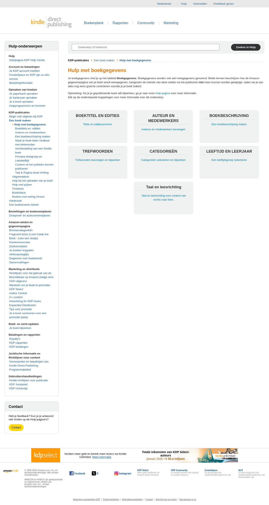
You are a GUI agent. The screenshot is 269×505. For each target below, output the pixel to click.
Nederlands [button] (166, 3)
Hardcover (15, 200)
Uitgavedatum (20, 176)
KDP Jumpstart (18, 384)
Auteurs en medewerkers (30, 132)
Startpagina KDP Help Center (27, 60)
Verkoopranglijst (19, 254)
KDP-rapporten (18, 342)
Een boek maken (20, 120)
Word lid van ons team (166, 499)
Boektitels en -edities (28, 128)
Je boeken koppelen (21, 250)
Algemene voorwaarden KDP (86, 499)
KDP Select (16, 289)
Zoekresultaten (18, 246)
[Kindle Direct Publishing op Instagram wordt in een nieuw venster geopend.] (122, 473)
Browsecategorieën (21, 230)
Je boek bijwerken (20, 328)
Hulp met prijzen (22, 184)
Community (145, 23)
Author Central (18, 293)
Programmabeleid (20, 369)
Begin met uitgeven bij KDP (26, 116)
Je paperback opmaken (23, 93)
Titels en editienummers (97, 124)
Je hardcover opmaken (23, 97)
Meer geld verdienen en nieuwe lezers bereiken (148, 472)
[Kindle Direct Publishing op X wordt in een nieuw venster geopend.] (99, 473)
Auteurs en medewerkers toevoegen (163, 129)
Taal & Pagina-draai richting (32, 172)
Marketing (171, 23)
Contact (16, 427)
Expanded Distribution (22, 305)
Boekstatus (19, 192)
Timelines (18, 188)
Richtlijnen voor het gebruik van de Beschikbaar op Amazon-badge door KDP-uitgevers (31, 277)
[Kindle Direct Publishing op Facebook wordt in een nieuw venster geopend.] (77, 473)
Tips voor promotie (20, 309)
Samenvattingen (19, 262)
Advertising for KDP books (25, 301)
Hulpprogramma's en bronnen (27, 105)
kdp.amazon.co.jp (188, 499)
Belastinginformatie (21, 82)
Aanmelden (200, 3)
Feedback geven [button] (226, 3)
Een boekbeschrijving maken (32, 136)
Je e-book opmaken (21, 101)
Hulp (184, 3)
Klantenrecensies (19, 242)
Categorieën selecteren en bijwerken (163, 160)
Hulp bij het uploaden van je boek (32, 180)
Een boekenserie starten (24, 204)
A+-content (16, 297)
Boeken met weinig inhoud (28, 196)
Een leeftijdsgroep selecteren (229, 160)
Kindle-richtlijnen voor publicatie (28, 380)
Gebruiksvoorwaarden (132, 499)
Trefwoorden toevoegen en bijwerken (97, 160)
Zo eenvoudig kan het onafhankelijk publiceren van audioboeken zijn (251, 473)
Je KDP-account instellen (24, 70)
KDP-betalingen (18, 346)
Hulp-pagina (162, 93)
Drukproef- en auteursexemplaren (29, 215)
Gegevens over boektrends (25, 258)
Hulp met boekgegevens (30, 124)
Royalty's (14, 338)
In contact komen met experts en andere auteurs (185, 472)
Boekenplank (94, 23)
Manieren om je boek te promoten (29, 285)
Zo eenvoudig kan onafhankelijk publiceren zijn (218, 472)
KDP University (18, 388)
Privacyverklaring (111, 499)
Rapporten (120, 23)
